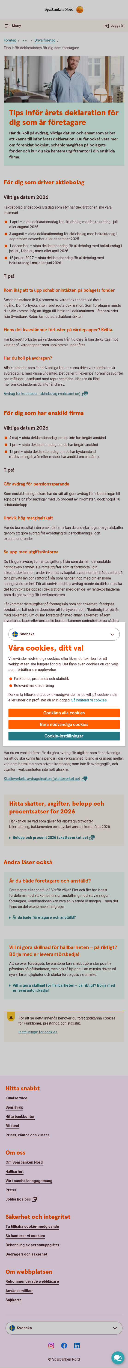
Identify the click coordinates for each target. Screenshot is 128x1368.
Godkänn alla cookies (64, 713)
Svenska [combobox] (27, 634)
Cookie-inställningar (64, 736)
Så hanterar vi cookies (89, 700)
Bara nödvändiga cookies (64, 725)
